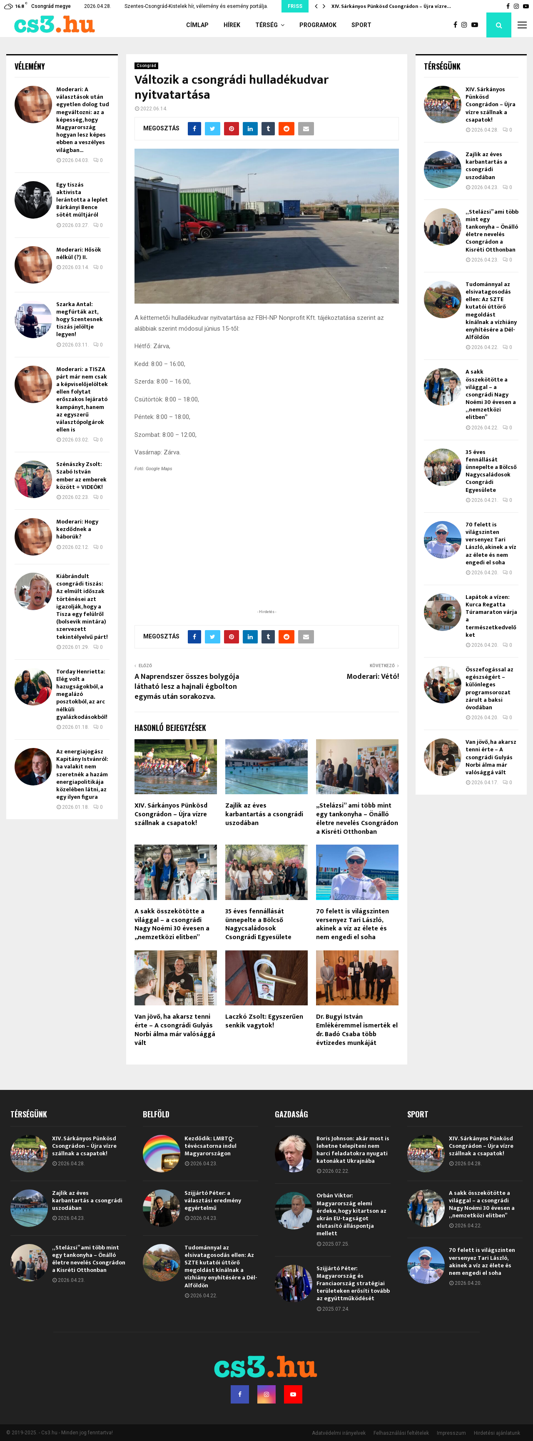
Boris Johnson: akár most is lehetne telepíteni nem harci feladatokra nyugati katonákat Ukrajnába (352, 1150)
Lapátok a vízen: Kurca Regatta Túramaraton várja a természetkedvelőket (491, 616)
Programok (317, 25)
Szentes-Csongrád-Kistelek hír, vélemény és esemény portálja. (196, 6)
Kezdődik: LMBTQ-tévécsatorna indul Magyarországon (210, 1146)
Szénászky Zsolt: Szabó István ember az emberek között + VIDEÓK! (81, 475)
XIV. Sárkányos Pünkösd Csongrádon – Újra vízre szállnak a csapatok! (170, 814)
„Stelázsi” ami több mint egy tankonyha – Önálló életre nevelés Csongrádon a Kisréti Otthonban (357, 818)
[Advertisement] (266, 553)
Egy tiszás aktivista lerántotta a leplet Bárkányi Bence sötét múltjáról (82, 200)
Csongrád (146, 65)
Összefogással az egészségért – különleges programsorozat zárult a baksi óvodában (489, 688)
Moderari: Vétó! (372, 677)
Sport (361, 25)
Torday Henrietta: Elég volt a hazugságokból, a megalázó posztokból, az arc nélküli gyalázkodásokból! (81, 694)
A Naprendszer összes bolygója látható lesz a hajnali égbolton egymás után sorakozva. (186, 687)
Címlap (197, 25)
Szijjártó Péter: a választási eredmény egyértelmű (212, 1200)
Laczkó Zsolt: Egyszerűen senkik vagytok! (264, 1021)
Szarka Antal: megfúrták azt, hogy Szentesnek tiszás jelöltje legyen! (79, 319)
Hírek (232, 25)
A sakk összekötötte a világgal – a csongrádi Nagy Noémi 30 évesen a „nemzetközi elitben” (171, 924)
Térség (266, 25)
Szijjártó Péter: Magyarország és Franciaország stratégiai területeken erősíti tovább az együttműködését (353, 1284)
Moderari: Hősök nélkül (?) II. (78, 253)
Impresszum (451, 1433)
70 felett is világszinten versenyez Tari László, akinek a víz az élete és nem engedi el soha (352, 924)
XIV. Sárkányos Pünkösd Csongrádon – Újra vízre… (391, 6)
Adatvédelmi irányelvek (339, 1433)
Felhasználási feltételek (401, 1433)
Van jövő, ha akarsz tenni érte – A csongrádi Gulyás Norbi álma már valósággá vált (174, 1029)
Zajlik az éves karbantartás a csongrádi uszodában (264, 814)
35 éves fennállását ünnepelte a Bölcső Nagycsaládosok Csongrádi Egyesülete (258, 924)
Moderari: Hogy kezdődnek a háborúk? (77, 529)
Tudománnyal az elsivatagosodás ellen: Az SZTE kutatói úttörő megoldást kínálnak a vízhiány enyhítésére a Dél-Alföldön (491, 310)
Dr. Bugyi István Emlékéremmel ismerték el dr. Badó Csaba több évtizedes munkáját (357, 1029)
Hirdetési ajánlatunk (497, 1433)
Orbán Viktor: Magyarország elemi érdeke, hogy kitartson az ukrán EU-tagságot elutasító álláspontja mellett (351, 1214)
